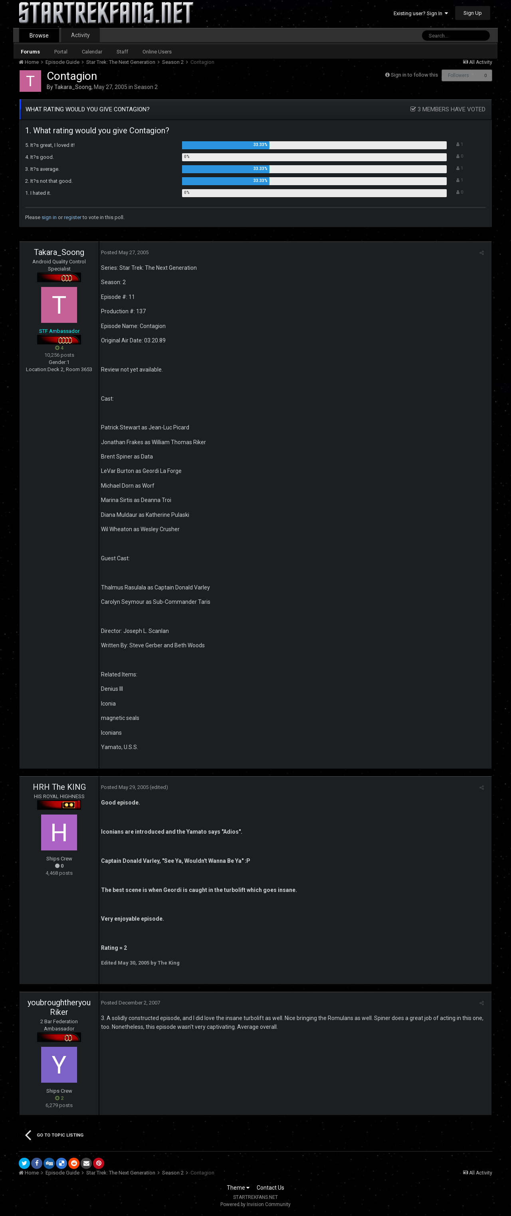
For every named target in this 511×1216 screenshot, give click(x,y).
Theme (238, 1187)
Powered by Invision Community (255, 1204)
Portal (60, 52)
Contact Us (270, 1187)
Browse (39, 35)
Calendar (92, 52)
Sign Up (472, 13)
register (72, 217)
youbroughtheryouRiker (59, 1007)
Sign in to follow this (414, 75)
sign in (49, 217)
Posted (123, 252)
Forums (30, 52)
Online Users (157, 52)
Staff (122, 52)
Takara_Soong (72, 87)
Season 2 (146, 87)
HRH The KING (59, 787)
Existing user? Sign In (421, 13)
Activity (80, 35)
